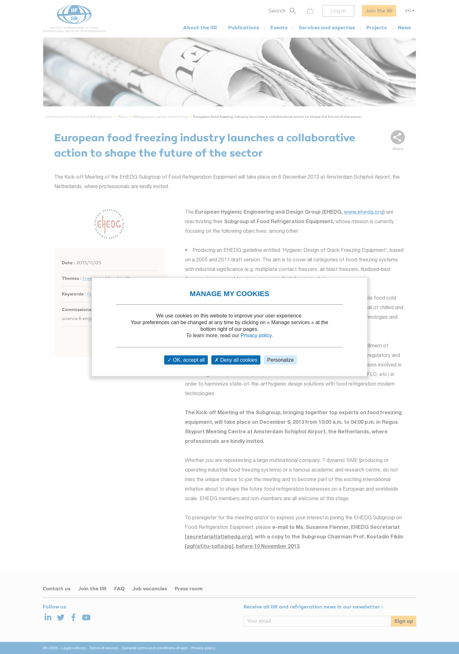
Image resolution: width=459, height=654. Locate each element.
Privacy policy (256, 335)
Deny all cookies (236, 360)
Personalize (280, 360)
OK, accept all (186, 360)
